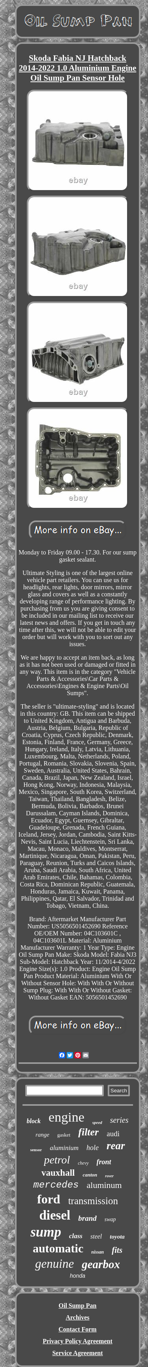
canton (89, 1175)
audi (113, 1133)
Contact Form (77, 1329)
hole (92, 1148)
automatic (58, 1248)
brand (87, 1218)
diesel (54, 1215)
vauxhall (58, 1173)
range (42, 1134)
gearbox (101, 1264)
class (75, 1236)
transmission (93, 1200)
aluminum (104, 1185)
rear (116, 1146)
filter (88, 1132)
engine (66, 1117)
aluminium (64, 1148)
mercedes (56, 1185)
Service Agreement (77, 1353)
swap (110, 1219)
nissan (97, 1252)
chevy (83, 1163)
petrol (57, 1160)
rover (109, 1176)
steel (96, 1236)
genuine (54, 1264)
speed (97, 1122)
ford (48, 1199)
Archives (77, 1317)
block (34, 1121)
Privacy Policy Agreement (77, 1341)
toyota (117, 1236)
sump (45, 1232)
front (104, 1162)
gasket (63, 1135)
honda (77, 1276)
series (119, 1120)
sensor (36, 1149)
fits (117, 1250)
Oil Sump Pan (77, 1305)
